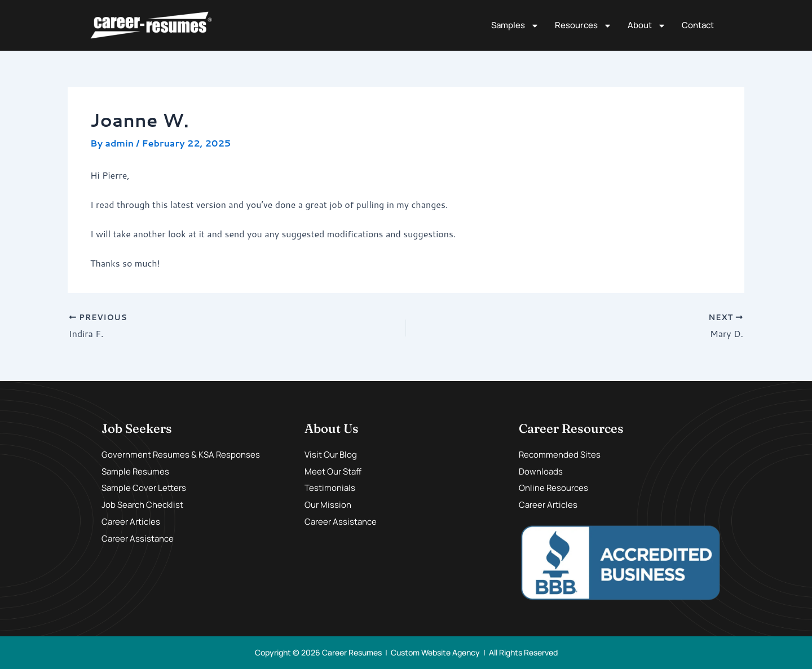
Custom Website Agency (435, 652)
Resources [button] (583, 26)
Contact (698, 25)
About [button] (647, 26)
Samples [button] (515, 26)
